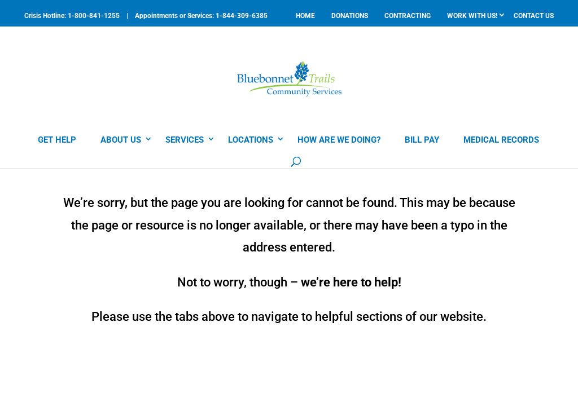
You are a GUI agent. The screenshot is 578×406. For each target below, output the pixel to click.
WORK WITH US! (472, 16)
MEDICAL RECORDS (501, 140)
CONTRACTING (407, 16)
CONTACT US (534, 16)
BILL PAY (422, 140)
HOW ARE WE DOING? (338, 140)
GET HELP (57, 140)
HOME (305, 16)
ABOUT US (120, 140)
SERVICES (184, 140)
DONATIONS (349, 16)
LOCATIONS (250, 140)
